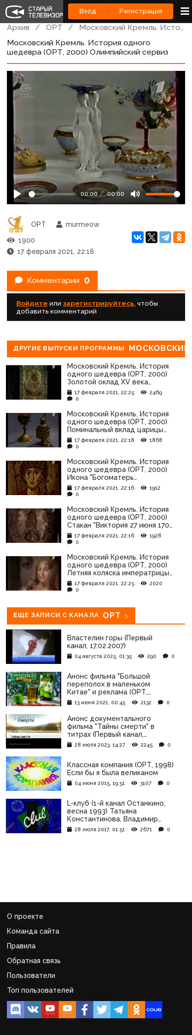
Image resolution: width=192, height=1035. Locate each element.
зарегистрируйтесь (98, 303)
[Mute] (135, 194)
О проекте (25, 916)
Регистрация (140, 11)
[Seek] (52, 194)
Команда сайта (33, 931)
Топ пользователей (40, 990)
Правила (21, 946)
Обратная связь (34, 961)
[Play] (17, 194)
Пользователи (31, 975)
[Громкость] (163, 194)
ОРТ (54, 27)
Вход (87, 11)
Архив (18, 27)
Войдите (32, 303)
